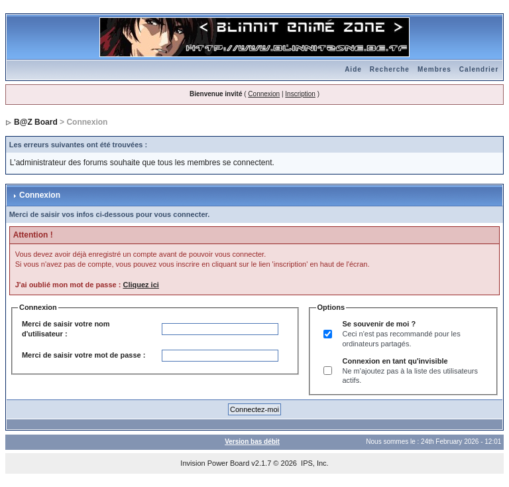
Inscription (300, 94)
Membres (434, 69)
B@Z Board (36, 122)
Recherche (390, 69)
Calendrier (478, 69)
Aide (353, 69)
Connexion (264, 94)
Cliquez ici (140, 285)
